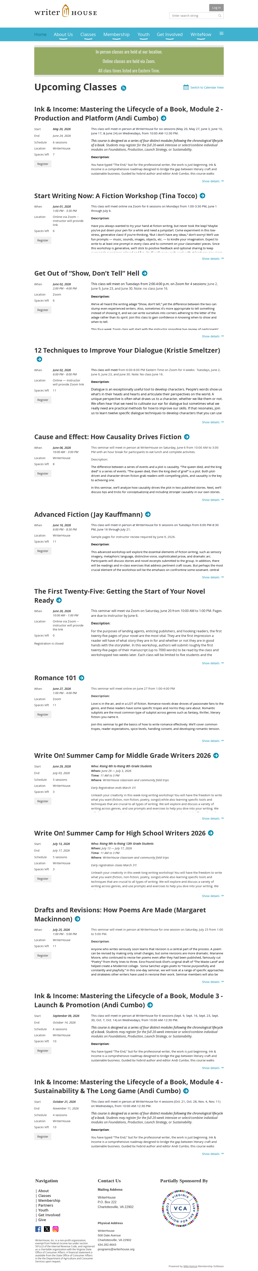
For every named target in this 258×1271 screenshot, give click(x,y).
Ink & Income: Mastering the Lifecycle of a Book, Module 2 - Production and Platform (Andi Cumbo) (128, 113)
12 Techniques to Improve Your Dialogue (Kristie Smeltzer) (127, 350)
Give (42, 1219)
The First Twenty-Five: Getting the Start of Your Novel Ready (119, 596)
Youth (43, 1210)
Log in (216, 7)
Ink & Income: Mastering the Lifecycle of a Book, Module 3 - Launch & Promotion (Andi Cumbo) (128, 1000)
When (38, 206)
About (43, 1190)
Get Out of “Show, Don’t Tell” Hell (86, 273)
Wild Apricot (190, 1266)
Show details (211, 181)
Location (40, 148)
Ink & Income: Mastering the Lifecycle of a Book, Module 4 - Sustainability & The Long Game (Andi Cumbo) (128, 1086)
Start (37, 129)
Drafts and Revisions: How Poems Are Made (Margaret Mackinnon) (120, 914)
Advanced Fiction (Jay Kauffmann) (88, 514)
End (37, 136)
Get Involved (49, 1214)
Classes (44, 1195)
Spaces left (41, 154)
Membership (49, 1200)
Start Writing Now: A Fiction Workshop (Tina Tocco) (115, 195)
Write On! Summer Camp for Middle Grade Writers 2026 (122, 755)
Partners (45, 1205)
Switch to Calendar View (207, 87)
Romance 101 (55, 677)
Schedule (40, 142)
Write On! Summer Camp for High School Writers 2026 (120, 833)
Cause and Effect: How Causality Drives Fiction (108, 436)
